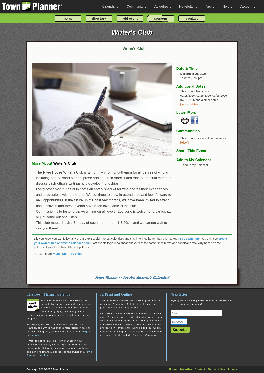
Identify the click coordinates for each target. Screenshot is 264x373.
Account (248, 6)
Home (173, 369)
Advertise (162, 6)
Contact (200, 369)
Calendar (110, 6)
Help (227, 6)
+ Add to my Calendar (194, 165)
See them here (190, 238)
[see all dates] (189, 104)
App (210, 6)
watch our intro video (67, 253)
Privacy (233, 369)
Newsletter (188, 6)
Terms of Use (216, 369)
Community (136, 6)
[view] (184, 142)
